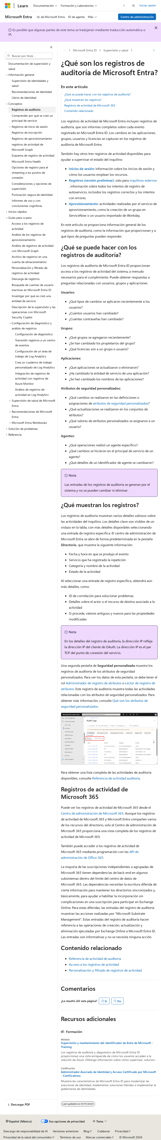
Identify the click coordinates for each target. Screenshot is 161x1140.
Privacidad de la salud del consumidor (27, 1137)
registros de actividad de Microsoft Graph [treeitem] (27, 147)
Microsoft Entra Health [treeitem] (26, 161)
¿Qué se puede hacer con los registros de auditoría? (97, 94)
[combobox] (28, 56)
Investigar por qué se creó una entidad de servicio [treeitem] (31, 298)
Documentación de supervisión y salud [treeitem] (29, 66)
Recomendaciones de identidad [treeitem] (32, 92)
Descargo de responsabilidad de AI (25, 1131)
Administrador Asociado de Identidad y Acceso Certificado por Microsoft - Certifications (108, 1074)
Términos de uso (70, 1137)
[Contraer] (51, 47)
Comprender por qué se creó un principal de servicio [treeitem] (32, 118)
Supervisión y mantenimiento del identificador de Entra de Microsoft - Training (107, 1045)
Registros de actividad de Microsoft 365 (89, 105)
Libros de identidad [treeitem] (24, 98)
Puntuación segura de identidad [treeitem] (32, 195)
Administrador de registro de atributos (93, 683)
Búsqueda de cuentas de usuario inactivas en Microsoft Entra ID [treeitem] (32, 287)
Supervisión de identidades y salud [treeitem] (30, 83)
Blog (86, 1131)
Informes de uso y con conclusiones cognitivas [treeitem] (27, 203)
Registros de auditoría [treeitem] (26, 109)
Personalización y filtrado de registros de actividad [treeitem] (29, 270)
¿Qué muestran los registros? (83, 100)
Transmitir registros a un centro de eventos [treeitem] (35, 342)
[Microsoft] (7, 5)
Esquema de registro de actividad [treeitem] (33, 155)
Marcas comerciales (98, 1137)
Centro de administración (137, 17)
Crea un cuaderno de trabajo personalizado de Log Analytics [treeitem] (35, 364)
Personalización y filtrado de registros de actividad (105, 970)
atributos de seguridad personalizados (120, 403)
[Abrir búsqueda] (133, 5)
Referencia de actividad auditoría (116, 778)
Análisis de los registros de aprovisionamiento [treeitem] (28, 237)
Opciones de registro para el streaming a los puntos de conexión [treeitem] (30, 172)
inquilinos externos (143, 180)
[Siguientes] (124, 5)
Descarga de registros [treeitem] (26, 279)
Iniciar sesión (147, 5)
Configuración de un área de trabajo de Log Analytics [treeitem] (33, 353)
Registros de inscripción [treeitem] (27, 132)
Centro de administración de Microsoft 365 (92, 813)
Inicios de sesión (81, 168)
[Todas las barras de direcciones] (64, 50)
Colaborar (103, 1131)
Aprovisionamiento (83, 203)
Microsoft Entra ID (85, 50)
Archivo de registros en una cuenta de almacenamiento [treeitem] (29, 259)
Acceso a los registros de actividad (94, 964)
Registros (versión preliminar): (92, 180)
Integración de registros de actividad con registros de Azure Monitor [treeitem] (32, 378)
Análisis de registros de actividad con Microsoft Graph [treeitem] (32, 248)
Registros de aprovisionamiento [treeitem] (32, 138)
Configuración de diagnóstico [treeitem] (34, 334)
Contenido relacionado (78, 111)
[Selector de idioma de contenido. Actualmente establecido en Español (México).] (18, 1121)
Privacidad (121, 1131)
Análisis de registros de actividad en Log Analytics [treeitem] (32, 392)
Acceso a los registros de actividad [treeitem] (28, 226)
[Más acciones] (154, 50)
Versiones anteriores (66, 1131)
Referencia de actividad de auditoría (95, 958)
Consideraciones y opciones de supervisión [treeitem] (31, 186)
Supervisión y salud (115, 50)
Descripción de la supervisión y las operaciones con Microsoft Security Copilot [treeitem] (33, 312)
